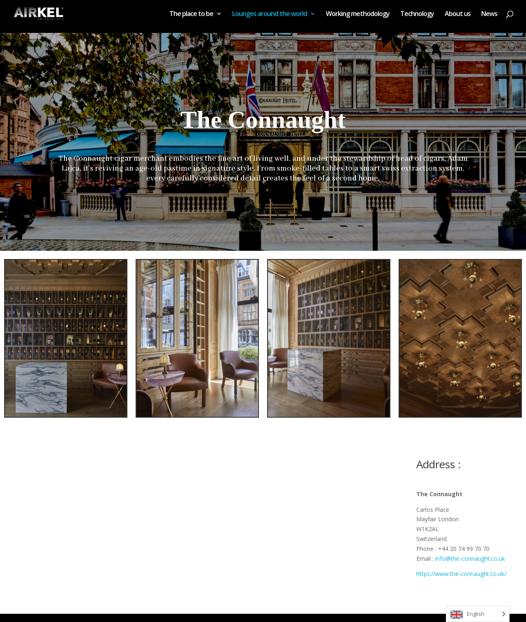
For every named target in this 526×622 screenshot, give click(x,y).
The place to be (191, 14)
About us (458, 14)
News (489, 14)
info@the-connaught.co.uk (470, 558)
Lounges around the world (269, 14)
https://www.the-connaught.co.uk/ (461, 574)
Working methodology (358, 14)
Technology (417, 14)
